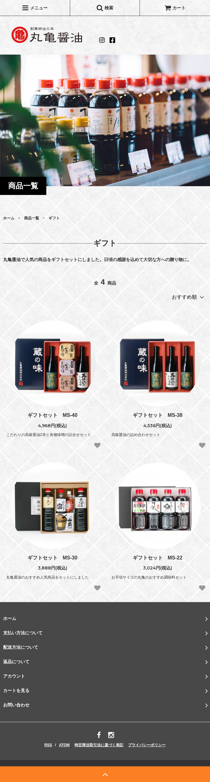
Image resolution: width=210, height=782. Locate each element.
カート (175, 7)
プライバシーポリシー (147, 745)
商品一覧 (31, 218)
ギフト (54, 218)
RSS (48, 745)
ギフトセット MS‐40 (52, 415)
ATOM (64, 745)
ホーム (8, 218)
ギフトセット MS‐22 (157, 557)
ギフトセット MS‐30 (52, 557)
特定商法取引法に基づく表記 (98, 745)
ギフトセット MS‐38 (157, 415)
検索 (104, 7)
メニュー (35, 7)
